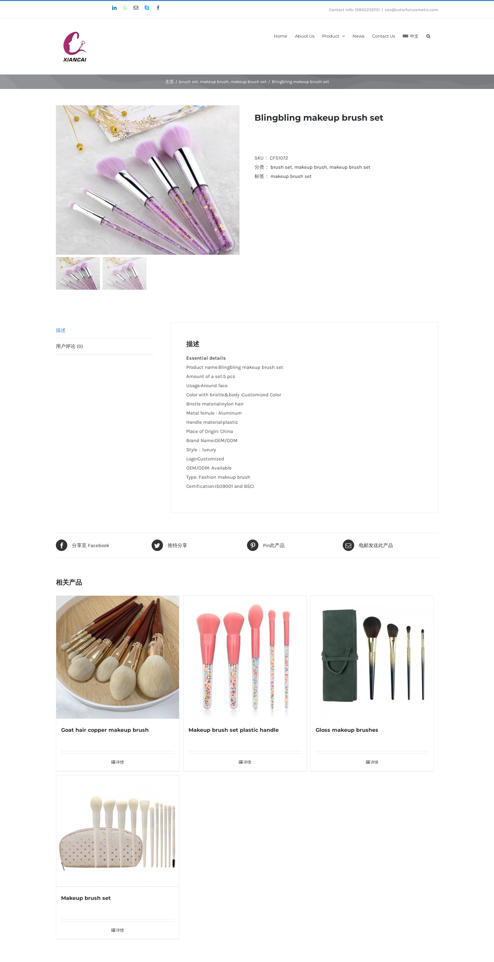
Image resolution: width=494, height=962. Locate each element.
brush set (281, 167)
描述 (61, 328)
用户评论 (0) (69, 344)
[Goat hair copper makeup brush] (117, 655)
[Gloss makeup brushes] (372, 655)
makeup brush (310, 167)
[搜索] (428, 35)
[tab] (105, 328)
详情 (120, 760)
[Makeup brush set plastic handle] (245, 655)
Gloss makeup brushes (347, 728)
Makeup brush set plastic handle (234, 728)
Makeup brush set (86, 896)
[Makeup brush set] (117, 829)
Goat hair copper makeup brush (105, 728)
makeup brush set (349, 167)
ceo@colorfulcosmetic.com (411, 9)
